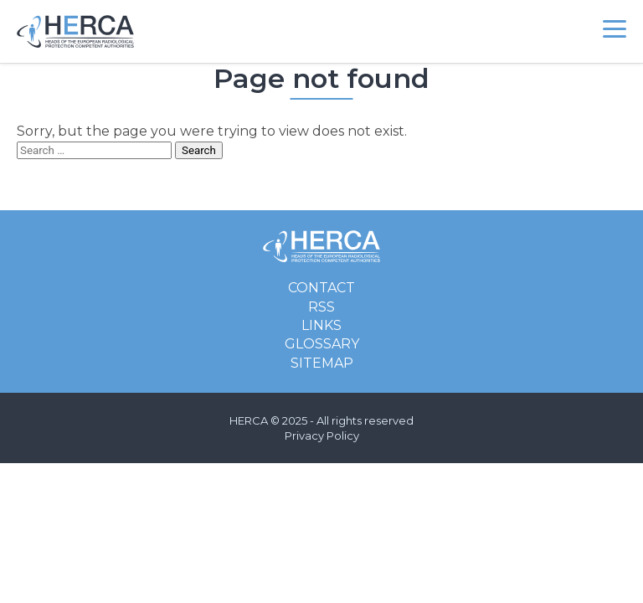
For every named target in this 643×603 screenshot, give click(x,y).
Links (321, 325)
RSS (321, 307)
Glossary (322, 344)
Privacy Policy (322, 435)
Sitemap (322, 363)
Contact (321, 288)
